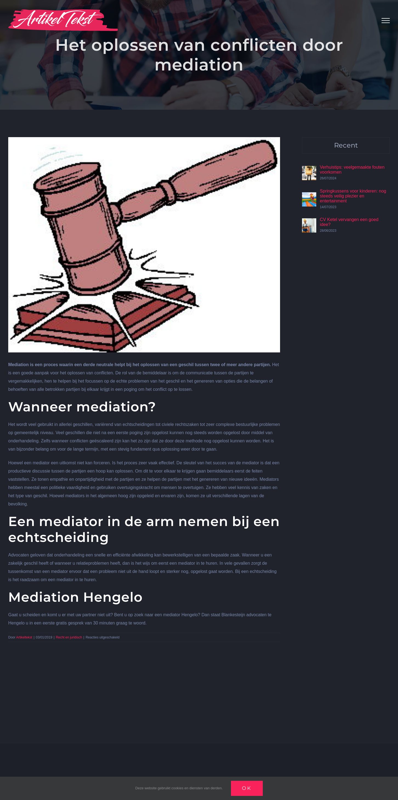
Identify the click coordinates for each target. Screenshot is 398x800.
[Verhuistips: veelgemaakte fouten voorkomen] (309, 170)
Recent (346, 145)
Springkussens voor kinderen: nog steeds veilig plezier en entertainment (353, 196)
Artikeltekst (24, 637)
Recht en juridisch (69, 637)
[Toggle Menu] (385, 20)
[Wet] (144, 244)
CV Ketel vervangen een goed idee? (349, 222)
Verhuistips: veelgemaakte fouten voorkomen (352, 169)
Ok (247, 788)
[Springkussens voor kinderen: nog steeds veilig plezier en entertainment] (309, 196)
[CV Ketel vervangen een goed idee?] (309, 222)
